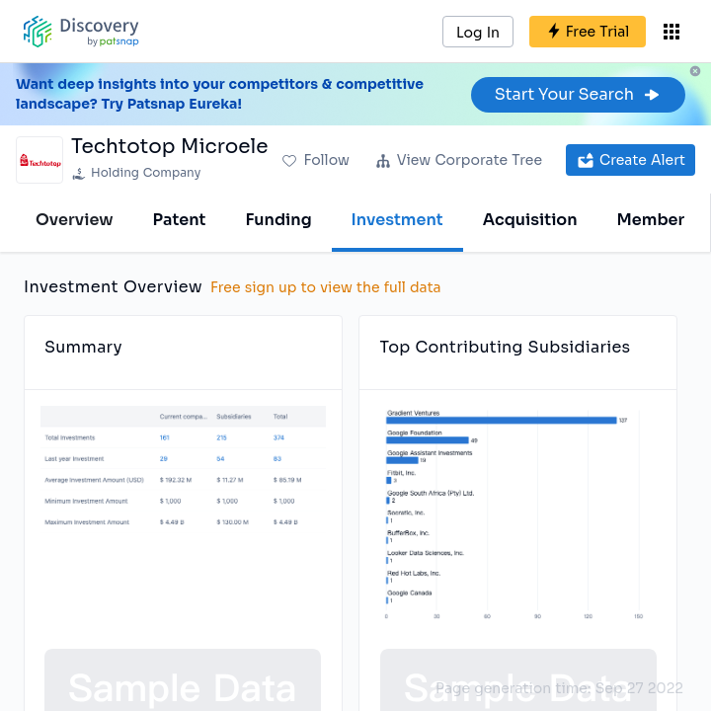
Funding (278, 219)
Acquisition (530, 219)
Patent (179, 219)
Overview (75, 219)
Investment (397, 219)
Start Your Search (578, 94)
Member (651, 219)
